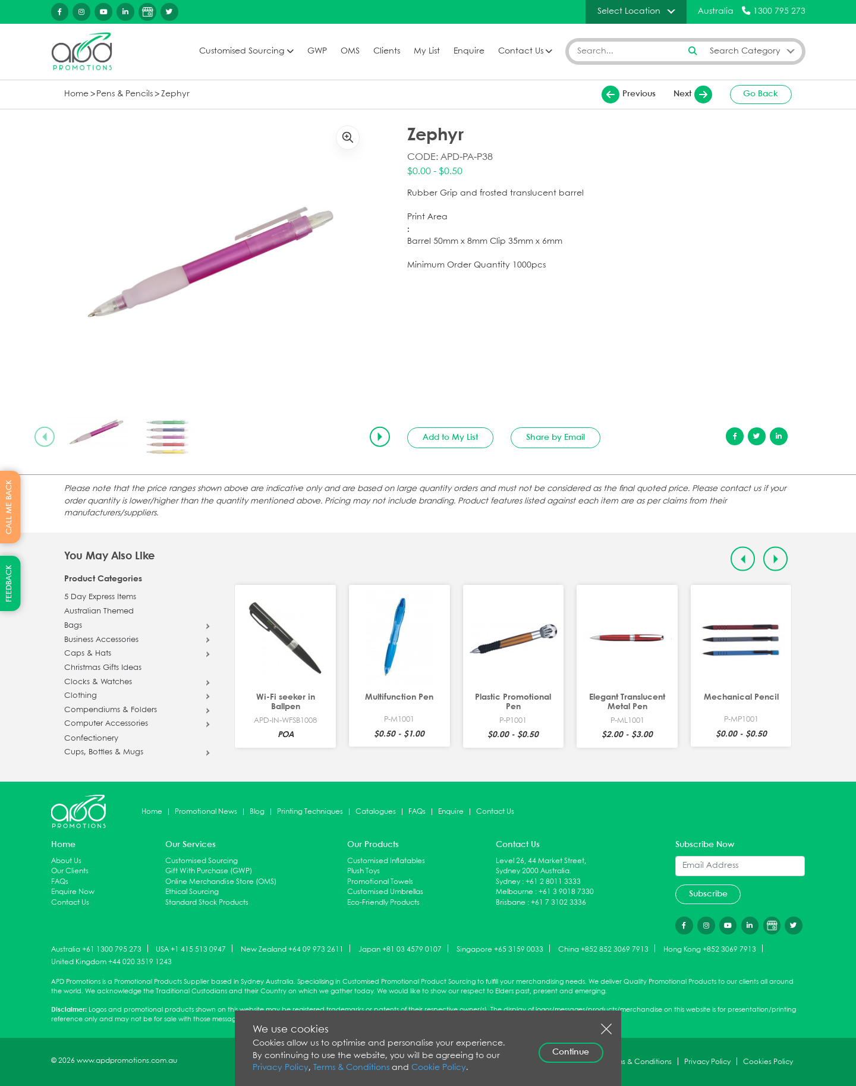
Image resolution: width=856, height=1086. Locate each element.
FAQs (417, 811)
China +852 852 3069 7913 (603, 949)
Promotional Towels (380, 882)
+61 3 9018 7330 (566, 892)
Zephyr (175, 94)
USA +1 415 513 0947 (191, 949)
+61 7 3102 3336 (558, 902)
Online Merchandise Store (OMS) (220, 882)
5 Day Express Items (100, 597)
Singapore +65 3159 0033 (500, 949)
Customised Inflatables (386, 861)
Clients (386, 51)
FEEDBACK (9, 583)
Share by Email (555, 437)
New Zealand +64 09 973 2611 (292, 949)
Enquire (469, 51)
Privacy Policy (281, 1068)
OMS (350, 51)
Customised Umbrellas (385, 892)
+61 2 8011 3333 (553, 882)
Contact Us (520, 51)
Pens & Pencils (124, 94)
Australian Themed (99, 611)
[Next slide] (380, 437)
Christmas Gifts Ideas (102, 668)
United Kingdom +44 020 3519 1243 (111, 962)
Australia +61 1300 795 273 (96, 949)
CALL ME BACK (9, 507)
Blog (257, 811)
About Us (66, 861)
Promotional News (206, 811)
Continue (570, 1052)
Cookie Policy (438, 1068)
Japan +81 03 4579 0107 (400, 949)
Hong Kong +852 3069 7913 (709, 949)
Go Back (760, 94)
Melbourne (514, 892)
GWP (317, 51)
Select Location (628, 11)
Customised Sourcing (241, 51)
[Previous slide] (44, 437)
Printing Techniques (310, 811)
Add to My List (450, 437)
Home (76, 94)
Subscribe (708, 894)
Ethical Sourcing (192, 892)
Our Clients (70, 871)
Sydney (508, 882)
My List (427, 51)
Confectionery (91, 738)
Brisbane (510, 902)
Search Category (745, 51)
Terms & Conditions (351, 1068)
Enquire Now (73, 892)
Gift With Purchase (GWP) (208, 871)
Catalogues (375, 811)
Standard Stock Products (206, 902)
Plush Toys (363, 871)
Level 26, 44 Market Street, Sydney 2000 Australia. (541, 866)
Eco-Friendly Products (383, 902)
